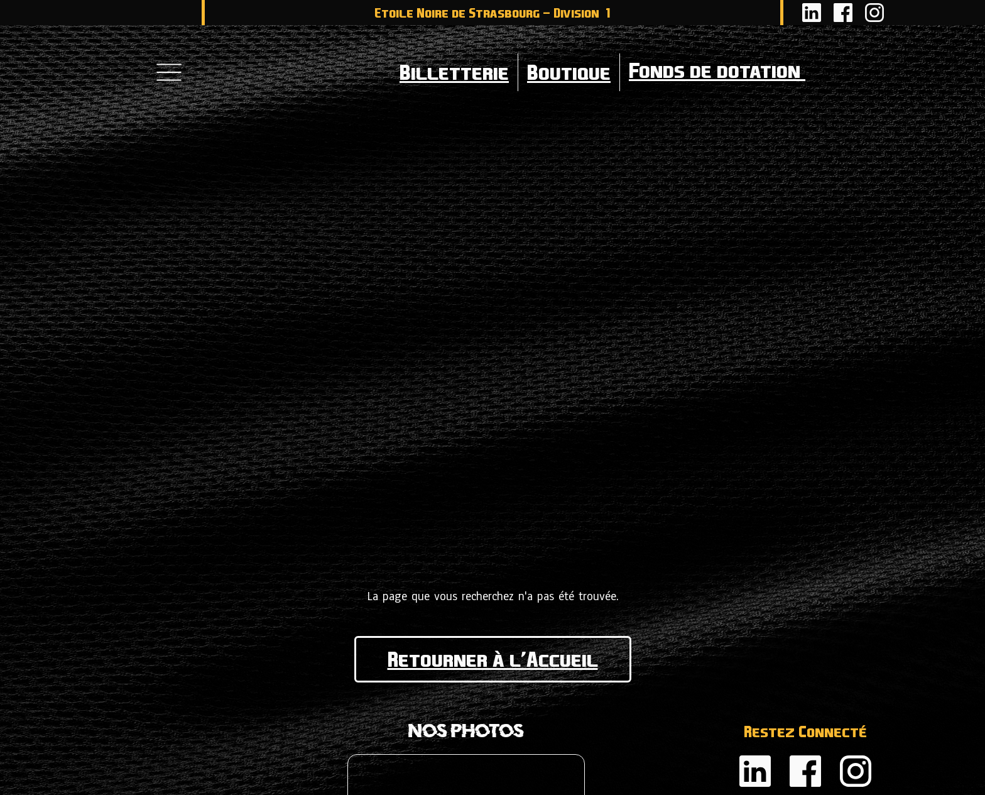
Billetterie (454, 72)
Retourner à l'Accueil (493, 659)
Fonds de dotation (764, 72)
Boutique (569, 72)
